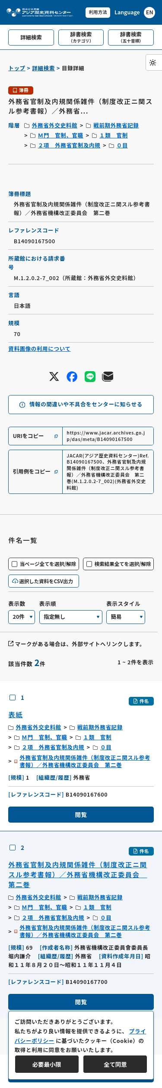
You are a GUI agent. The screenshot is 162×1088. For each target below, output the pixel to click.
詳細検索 (43, 68)
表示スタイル (123, 604)
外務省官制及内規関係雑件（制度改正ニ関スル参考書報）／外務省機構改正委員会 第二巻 (84, 761)
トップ (16, 68)
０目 (122, 145)
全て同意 (115, 1064)
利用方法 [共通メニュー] (97, 12)
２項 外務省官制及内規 (69, 145)
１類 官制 (113, 135)
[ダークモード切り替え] (154, 62)
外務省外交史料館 (54, 125)
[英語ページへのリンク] (134, 12)
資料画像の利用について (39, 349)
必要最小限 (46, 1064)
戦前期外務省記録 (116, 125)
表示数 (16, 604)
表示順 (47, 604)
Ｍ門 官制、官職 (60, 135)
